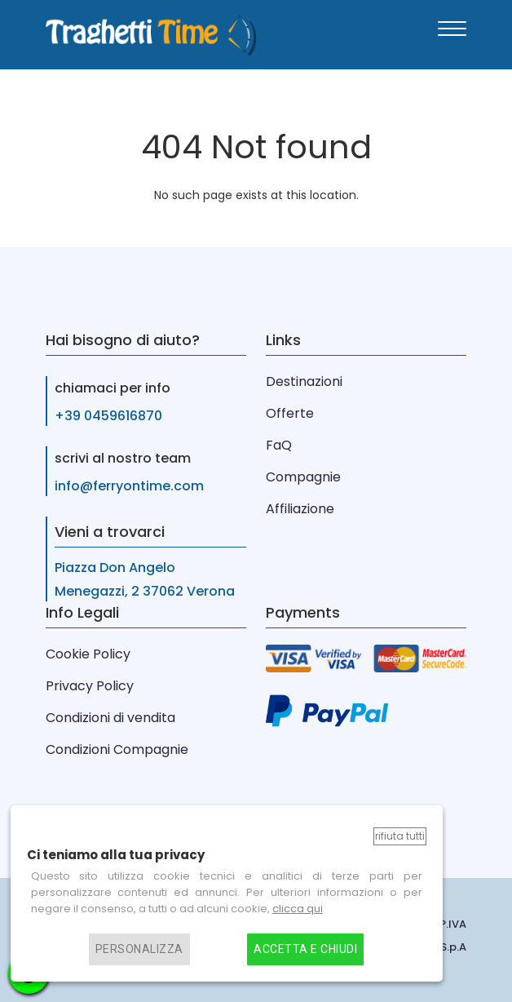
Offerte (290, 413)
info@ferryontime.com (129, 486)
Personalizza (139, 949)
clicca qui (297, 908)
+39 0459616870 (108, 415)
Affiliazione (300, 508)
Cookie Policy (88, 654)
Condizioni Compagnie (117, 749)
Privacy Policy (90, 685)
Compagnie (303, 477)
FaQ (279, 445)
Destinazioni (304, 381)
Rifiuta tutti (400, 836)
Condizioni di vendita (110, 717)
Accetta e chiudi (305, 949)
